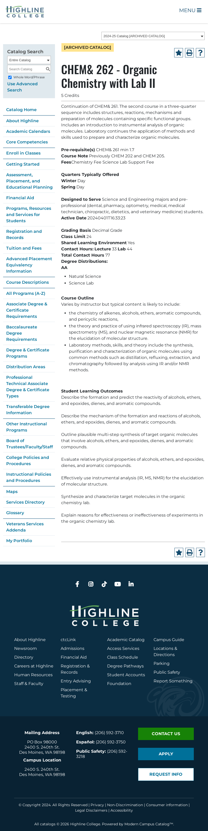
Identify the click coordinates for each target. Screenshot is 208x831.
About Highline (22, 120)
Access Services (123, 648)
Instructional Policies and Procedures (28, 477)
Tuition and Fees (24, 248)
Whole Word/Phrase (29, 77)
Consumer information (167, 805)
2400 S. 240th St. (42, 747)
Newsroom (25, 648)
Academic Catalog (126, 639)
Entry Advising (76, 681)
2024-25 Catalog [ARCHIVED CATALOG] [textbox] (134, 36)
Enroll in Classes (23, 153)
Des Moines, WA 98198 (42, 752)
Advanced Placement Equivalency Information (29, 265)
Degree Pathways (125, 666)
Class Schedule (122, 657)
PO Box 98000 (42, 742)
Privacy (97, 805)
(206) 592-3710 (109, 732)
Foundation (119, 683)
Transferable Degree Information (28, 409)
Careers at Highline (33, 666)
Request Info (165, 774)
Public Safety (167, 672)
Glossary (15, 512)
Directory (23, 657)
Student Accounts (126, 674)
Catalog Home (21, 109)
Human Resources (33, 674)
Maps (12, 491)
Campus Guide (169, 639)
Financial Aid (20, 197)
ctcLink (68, 639)
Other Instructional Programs (26, 427)
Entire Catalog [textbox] (19, 60)
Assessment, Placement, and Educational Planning (29, 181)
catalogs (47, 824)
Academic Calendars (28, 131)
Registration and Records (24, 234)
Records (69, 672)
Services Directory (25, 502)
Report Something (173, 681)
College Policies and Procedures (27, 460)
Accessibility (121, 810)
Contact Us (166, 733)
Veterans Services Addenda (25, 527)
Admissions (73, 648)
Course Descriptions (27, 282)
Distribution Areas (25, 366)
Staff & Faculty (28, 683)
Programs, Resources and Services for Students (28, 214)
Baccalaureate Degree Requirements (21, 333)
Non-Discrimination (125, 805)
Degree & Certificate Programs (27, 353)
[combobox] (153, 36)
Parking (162, 663)
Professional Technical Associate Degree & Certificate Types (27, 386)
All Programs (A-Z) (25, 293)
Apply (166, 753)
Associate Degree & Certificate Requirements (26, 310)
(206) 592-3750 (111, 742)
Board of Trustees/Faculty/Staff (29, 443)
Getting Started (22, 164)
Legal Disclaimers (91, 810)
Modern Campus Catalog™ (148, 824)
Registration (73, 666)
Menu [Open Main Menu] (190, 10)
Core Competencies (27, 142)
